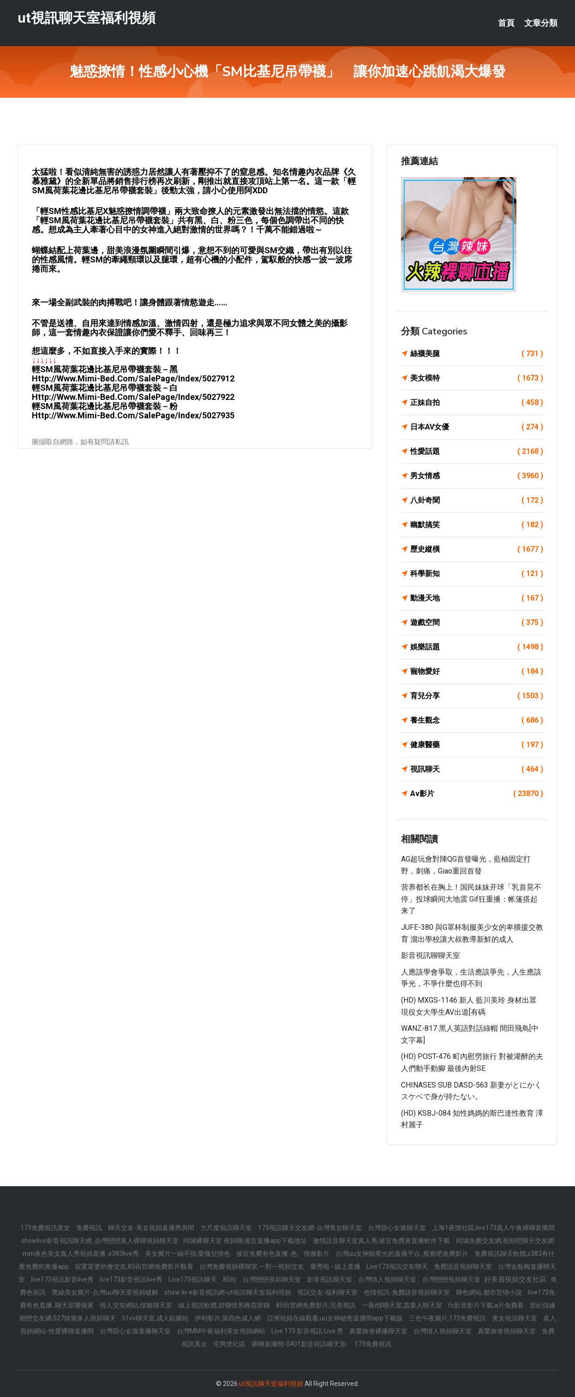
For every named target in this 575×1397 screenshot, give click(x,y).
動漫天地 (476, 598)
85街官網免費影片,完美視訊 (316, 1305)
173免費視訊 (372, 1344)
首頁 (506, 23)
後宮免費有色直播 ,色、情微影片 (283, 1253)
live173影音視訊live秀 (132, 1279)
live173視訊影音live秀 (63, 1279)
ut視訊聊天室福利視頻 (87, 18)
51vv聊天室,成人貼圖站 (156, 1318)
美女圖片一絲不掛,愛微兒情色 (188, 1253)
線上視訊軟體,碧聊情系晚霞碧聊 (224, 1305)
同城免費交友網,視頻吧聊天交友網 (505, 1240)
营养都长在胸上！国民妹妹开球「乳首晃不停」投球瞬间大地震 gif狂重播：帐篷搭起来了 (471, 899)
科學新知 (476, 573)
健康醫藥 (476, 744)
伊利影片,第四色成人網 (228, 1318)
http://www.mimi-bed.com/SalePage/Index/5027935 (133, 415)
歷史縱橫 (476, 549)
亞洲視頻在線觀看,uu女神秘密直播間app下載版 (335, 1318)
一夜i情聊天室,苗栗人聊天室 (402, 1305)
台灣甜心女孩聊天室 (397, 1227)
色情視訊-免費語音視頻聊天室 (407, 1292)
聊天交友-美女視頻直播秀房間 (152, 1227)
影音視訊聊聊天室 (430, 955)
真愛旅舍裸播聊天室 (379, 1331)
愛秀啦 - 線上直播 (336, 1266)
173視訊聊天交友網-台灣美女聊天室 (310, 1227)
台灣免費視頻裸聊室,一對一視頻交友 (252, 1266)
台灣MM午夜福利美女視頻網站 (222, 1331)
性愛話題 (476, 451)
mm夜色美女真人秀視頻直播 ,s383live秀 (81, 1253)
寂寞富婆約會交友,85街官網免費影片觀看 (135, 1266)
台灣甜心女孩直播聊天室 (136, 1331)
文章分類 (540, 23)
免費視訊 (89, 1227)
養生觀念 (476, 720)
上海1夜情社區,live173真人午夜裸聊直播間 (493, 1227)
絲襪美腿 (476, 353)
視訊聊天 (476, 769)
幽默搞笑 (476, 524)
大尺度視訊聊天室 (226, 1227)
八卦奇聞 (476, 500)
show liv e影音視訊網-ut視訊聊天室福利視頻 (228, 1292)
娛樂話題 (476, 647)
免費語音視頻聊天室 (463, 1266)
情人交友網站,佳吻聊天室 (137, 1305)
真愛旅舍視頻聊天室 (507, 1331)
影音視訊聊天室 (330, 1279)
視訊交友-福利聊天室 (328, 1292)
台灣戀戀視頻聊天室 (272, 1279)
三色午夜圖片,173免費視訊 (448, 1318)
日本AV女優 (476, 427)
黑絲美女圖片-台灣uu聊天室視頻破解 (106, 1292)
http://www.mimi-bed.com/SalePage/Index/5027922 (133, 397)
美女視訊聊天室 (515, 1318)
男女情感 (476, 476)
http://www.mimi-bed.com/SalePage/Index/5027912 (133, 378)
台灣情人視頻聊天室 (388, 1279)
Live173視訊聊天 (193, 1279)
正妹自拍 (476, 402)
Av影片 (476, 793)
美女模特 (476, 378)
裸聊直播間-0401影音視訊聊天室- (301, 1344)
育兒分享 (476, 696)
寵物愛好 (476, 671)
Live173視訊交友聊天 (397, 1266)
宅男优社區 (230, 1344)
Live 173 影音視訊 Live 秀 (308, 1331)
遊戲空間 (476, 622)
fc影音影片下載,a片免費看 (486, 1305)
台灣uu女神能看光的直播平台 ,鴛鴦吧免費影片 (402, 1253)
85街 (230, 1279)
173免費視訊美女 (46, 1227)
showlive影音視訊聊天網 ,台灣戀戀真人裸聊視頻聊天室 (100, 1240)
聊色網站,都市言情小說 (489, 1292)
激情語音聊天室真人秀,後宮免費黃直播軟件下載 (382, 1240)
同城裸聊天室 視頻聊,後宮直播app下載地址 (245, 1240)
